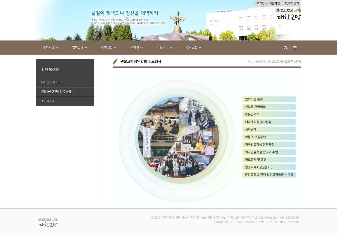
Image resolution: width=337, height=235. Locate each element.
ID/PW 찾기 (292, 3)
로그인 (261, 3)
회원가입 (274, 3)
